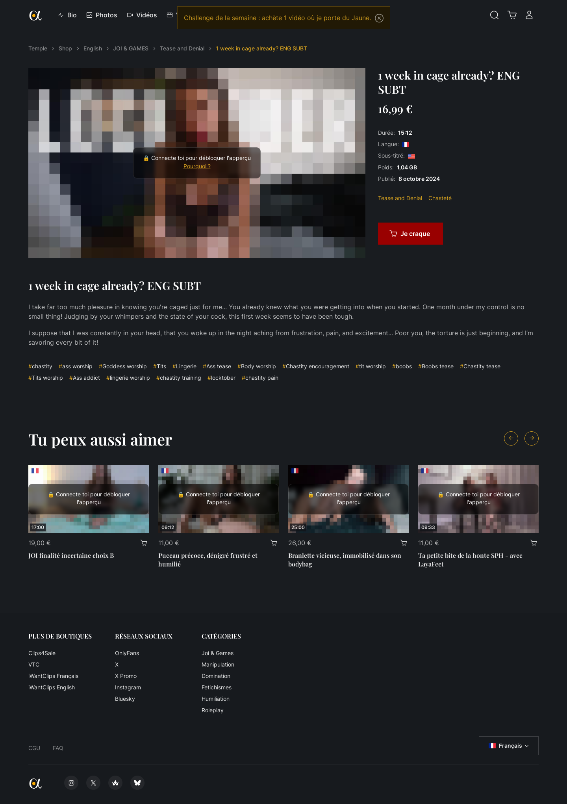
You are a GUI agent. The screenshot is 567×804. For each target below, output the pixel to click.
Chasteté (440, 198)
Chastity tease (480, 366)
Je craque (409, 234)
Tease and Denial (182, 48)
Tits (159, 366)
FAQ (58, 748)
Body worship (256, 366)
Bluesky (125, 698)
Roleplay (213, 710)
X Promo (126, 675)
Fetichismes (217, 687)
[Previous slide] (511, 438)
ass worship (76, 366)
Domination (216, 675)
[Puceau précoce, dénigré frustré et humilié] (218, 499)
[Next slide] (531, 438)
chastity (40, 366)
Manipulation (218, 664)
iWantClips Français (53, 675)
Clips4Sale (42, 653)
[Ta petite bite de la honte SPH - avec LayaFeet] (478, 499)
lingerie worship (128, 377)
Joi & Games (217, 653)
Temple (37, 48)
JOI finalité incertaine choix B (71, 555)
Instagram (128, 687)
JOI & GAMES (130, 48)
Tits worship (45, 377)
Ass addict (84, 377)
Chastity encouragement (315, 366)
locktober (221, 377)
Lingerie (184, 366)
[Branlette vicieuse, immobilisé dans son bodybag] (348, 499)
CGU (34, 748)
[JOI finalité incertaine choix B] (88, 499)
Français (505, 745)
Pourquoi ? (197, 166)
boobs (402, 366)
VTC (33, 664)
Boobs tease (436, 366)
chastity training (178, 377)
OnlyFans (127, 653)
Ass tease (217, 366)
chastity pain (260, 377)
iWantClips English (51, 687)
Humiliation (216, 698)
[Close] (379, 18)
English (92, 48)
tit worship (371, 366)
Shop (65, 48)
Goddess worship (123, 366)
